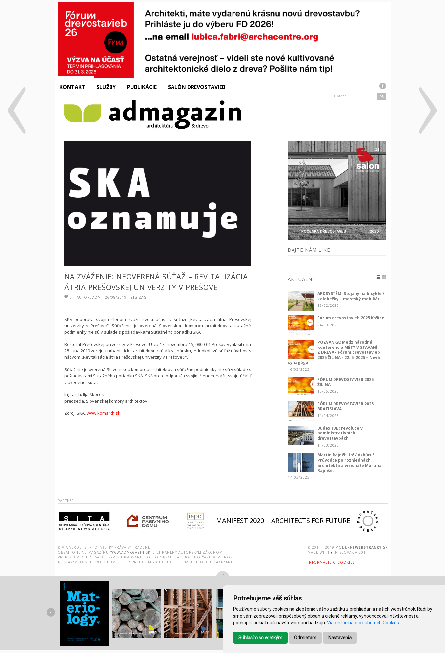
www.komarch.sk (103, 413)
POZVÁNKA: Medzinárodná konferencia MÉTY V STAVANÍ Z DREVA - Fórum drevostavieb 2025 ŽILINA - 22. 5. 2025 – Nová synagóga (334, 352)
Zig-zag (139, 297)
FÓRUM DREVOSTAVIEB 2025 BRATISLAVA (345, 406)
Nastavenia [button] (340, 637)
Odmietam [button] (305, 637)
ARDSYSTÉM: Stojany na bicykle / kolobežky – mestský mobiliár (350, 296)
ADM (96, 297)
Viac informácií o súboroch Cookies (363, 622)
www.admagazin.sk (130, 552)
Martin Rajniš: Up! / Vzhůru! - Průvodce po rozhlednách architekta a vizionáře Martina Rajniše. (349, 463)
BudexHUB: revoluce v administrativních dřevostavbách (340, 433)
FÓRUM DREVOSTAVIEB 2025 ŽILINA (345, 382)
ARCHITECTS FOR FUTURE (310, 520)
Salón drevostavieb (196, 87)
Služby (106, 87)
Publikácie (142, 87)
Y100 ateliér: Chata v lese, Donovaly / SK (427, 112)
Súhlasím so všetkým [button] (260, 637)
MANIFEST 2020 (240, 520)
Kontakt (72, 87)
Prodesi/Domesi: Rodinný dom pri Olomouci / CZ (16, 112)
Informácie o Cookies (331, 562)
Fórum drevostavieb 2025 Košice (350, 318)
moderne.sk (361, 547)
